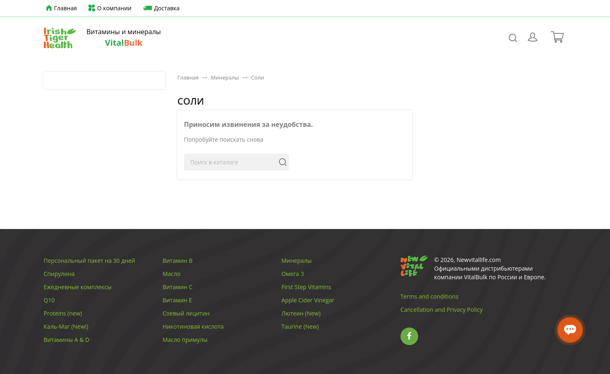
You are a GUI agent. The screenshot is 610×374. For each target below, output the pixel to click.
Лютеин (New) (301, 313)
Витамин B (178, 260)
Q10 (49, 300)
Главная (60, 8)
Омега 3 (293, 274)
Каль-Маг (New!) (66, 326)
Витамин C (178, 287)
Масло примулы (185, 340)
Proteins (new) (63, 313)
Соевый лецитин (186, 313)
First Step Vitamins (306, 287)
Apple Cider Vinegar (308, 300)
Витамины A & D (66, 340)
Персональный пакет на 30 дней (89, 260)
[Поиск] (236, 162)
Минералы (297, 260)
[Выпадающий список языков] (548, 8)
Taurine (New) (300, 326)
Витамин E (177, 300)
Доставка (160, 8)
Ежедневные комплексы (78, 287)
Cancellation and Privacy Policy (441, 309)
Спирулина (59, 274)
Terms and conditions (429, 296)
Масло (172, 274)
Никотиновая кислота (193, 326)
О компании (109, 8)
